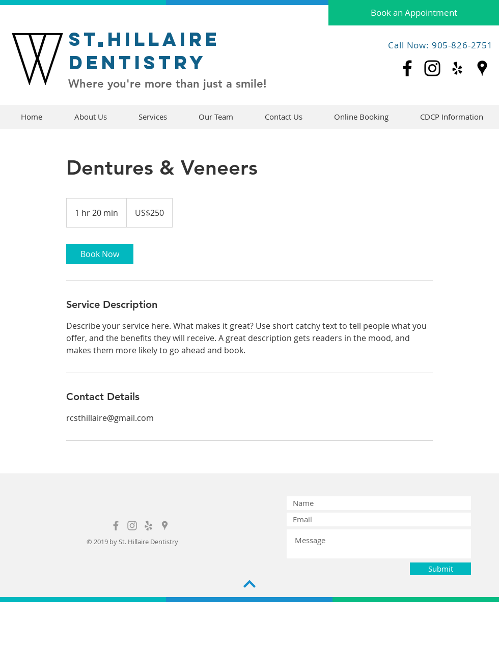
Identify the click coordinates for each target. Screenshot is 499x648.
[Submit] (440, 568)
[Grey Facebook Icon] (115, 525)
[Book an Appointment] (413, 12)
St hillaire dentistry (144, 50)
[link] (99, 254)
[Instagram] (432, 68)
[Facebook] (407, 68)
